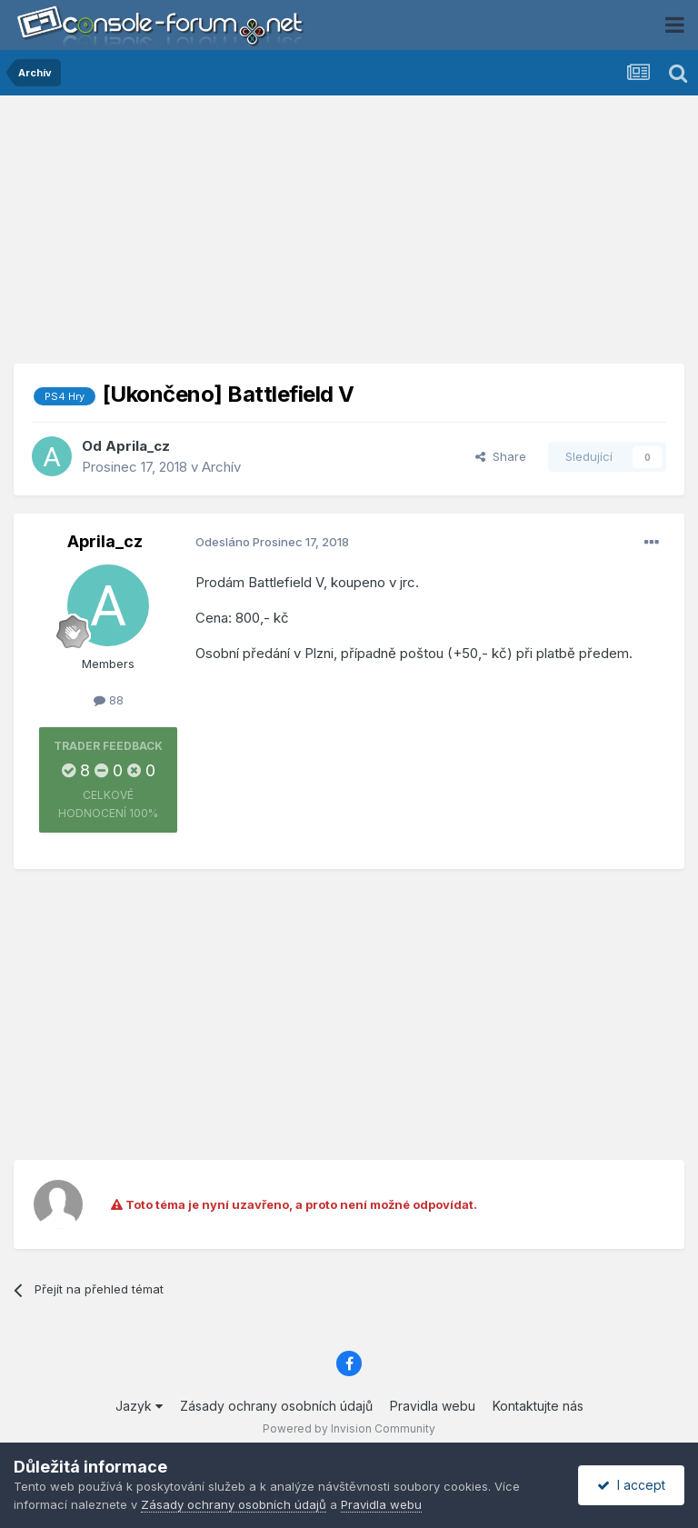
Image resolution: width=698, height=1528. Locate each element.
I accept (631, 1485)
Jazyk (139, 1405)
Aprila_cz (137, 445)
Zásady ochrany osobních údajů (276, 1405)
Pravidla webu (432, 1405)
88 (109, 700)
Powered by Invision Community (349, 1428)
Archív (221, 466)
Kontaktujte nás (538, 1405)
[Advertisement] (349, 236)
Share (500, 456)
